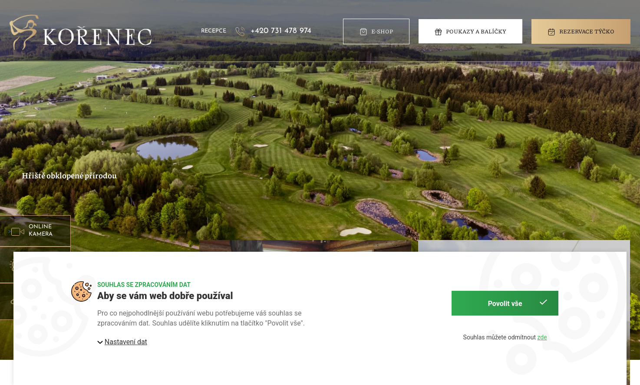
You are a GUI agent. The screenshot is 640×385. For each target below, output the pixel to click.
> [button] (33, 231)
